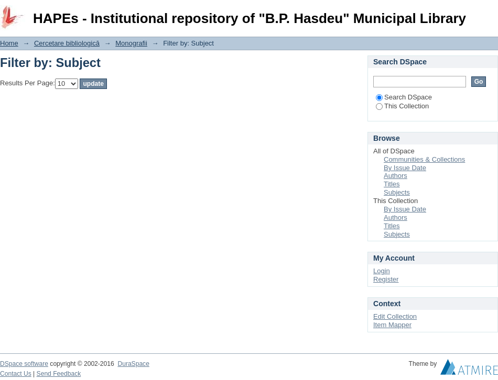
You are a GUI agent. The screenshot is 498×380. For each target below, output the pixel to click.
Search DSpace (404, 97)
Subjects (397, 192)
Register (385, 279)
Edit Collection (395, 316)
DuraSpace (133, 363)
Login (489, 13)
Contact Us (15, 373)
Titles (392, 184)
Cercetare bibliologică (67, 43)
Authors (395, 176)
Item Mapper (392, 325)
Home (9, 43)
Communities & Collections (424, 159)
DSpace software (24, 363)
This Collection (402, 106)
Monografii (131, 43)
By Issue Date (405, 168)
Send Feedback (59, 373)
